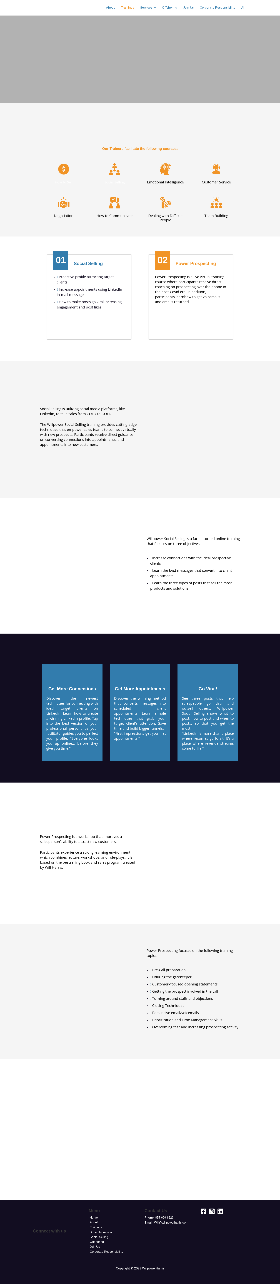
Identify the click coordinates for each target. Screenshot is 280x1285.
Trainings (95, 1227)
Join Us (94, 1247)
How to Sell (63, 182)
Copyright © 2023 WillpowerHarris (140, 1269)
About (93, 1222)
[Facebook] (203, 1211)
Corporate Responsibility (106, 1252)
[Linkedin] (220, 1211)
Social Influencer (100, 1232)
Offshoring (96, 1242)
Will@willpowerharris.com (172, 1222)
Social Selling (114, 182)
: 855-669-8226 (159, 1217)
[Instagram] (212, 1211)
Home (93, 1217)
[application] (154, 7)
